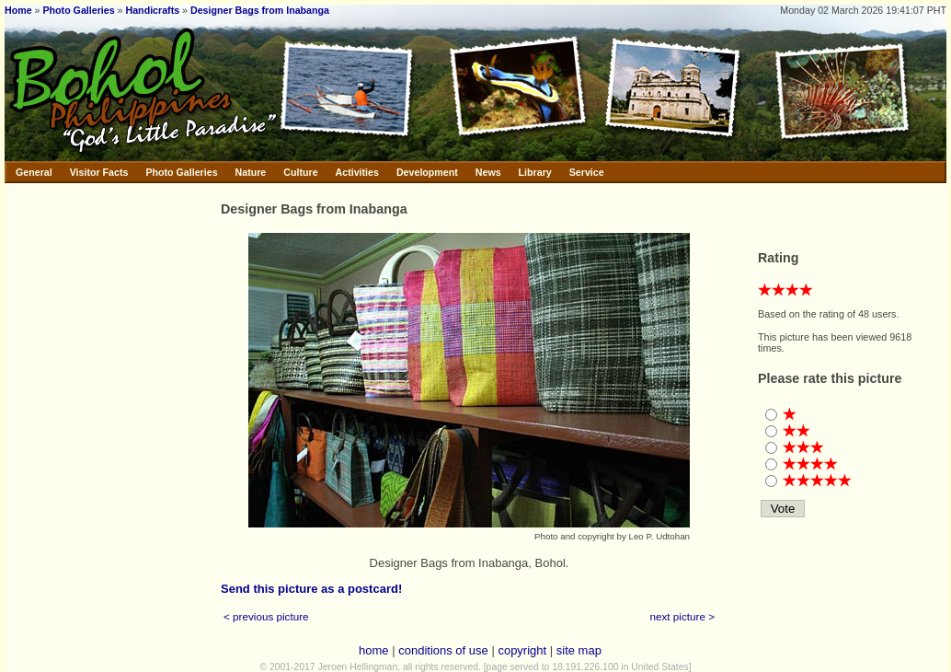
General (34, 172)
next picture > (683, 616)
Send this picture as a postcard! (311, 589)
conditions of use (443, 650)
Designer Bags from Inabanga (259, 10)
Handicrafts (153, 10)
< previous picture (266, 616)
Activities (357, 172)
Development (427, 172)
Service (586, 172)
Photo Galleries (78, 10)
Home (18, 10)
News (488, 172)
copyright (522, 650)
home (374, 650)
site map (579, 650)
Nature (251, 172)
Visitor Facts (99, 172)
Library (535, 172)
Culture (300, 172)
